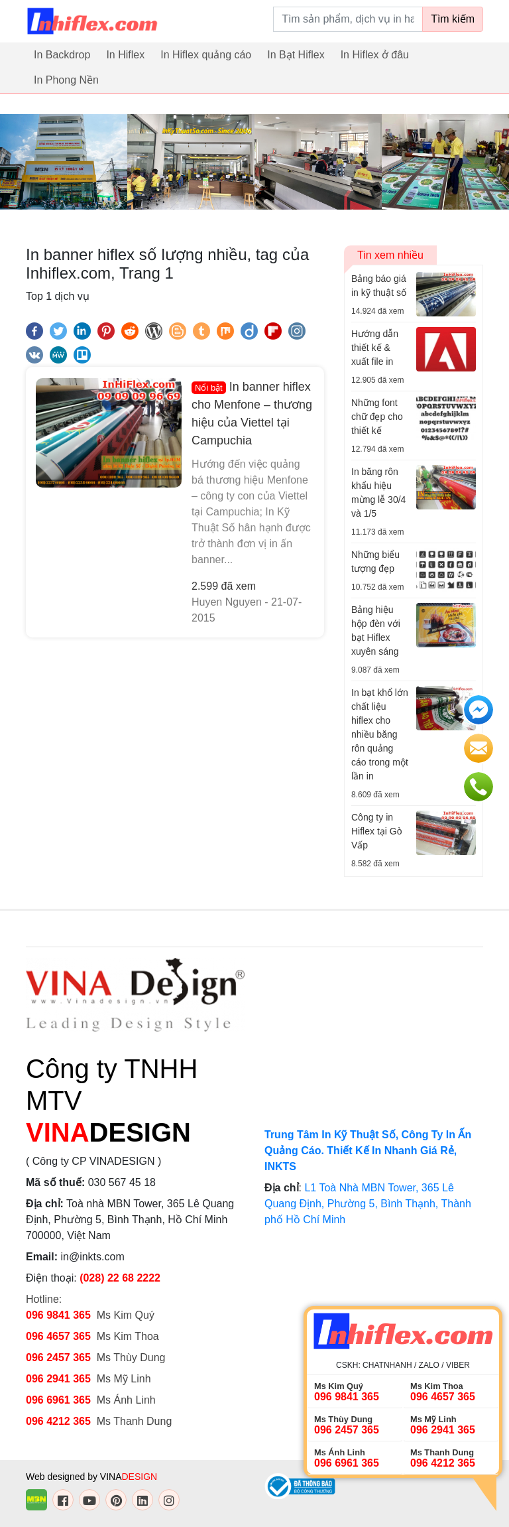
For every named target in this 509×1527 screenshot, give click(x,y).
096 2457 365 (58, 1357)
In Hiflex (125, 54)
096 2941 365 (58, 1378)
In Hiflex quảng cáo (205, 54)
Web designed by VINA (91, 1476)
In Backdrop (62, 54)
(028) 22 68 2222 (120, 1278)
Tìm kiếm (453, 19)
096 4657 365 (59, 1336)
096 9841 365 (58, 1315)
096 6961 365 (58, 1400)
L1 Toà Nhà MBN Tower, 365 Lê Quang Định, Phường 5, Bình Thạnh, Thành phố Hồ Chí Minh (367, 1203)
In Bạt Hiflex (295, 54)
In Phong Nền (66, 80)
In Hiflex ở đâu (375, 54)
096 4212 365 (58, 1421)
